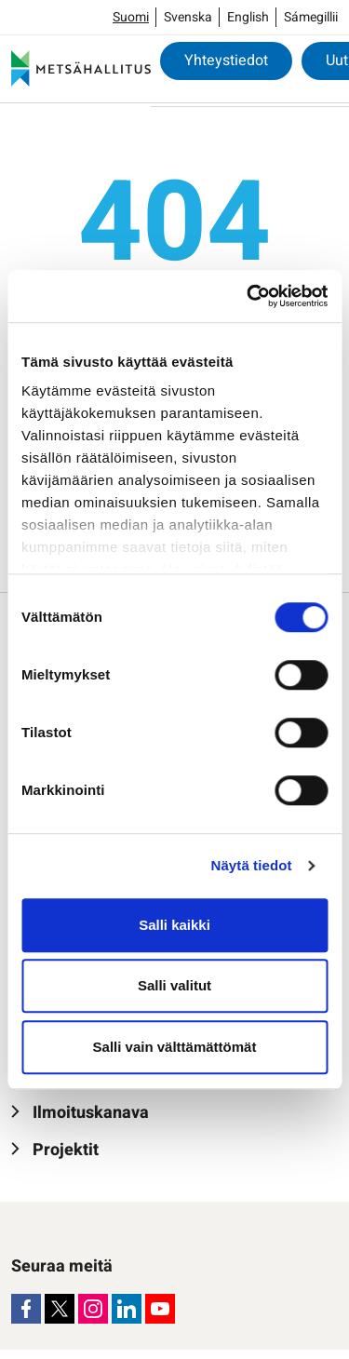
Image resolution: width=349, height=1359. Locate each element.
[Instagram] (93, 1309)
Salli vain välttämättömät (175, 1047)
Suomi (131, 17)
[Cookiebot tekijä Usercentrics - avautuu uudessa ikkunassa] (248, 296)
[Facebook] (26, 1309)
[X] (59, 1309)
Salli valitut (174, 985)
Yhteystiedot (226, 60)
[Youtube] (160, 1309)
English (248, 17)
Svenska (188, 17)
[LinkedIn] (126, 1309)
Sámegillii (311, 17)
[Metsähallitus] (81, 69)
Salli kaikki (174, 925)
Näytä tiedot (251, 865)
